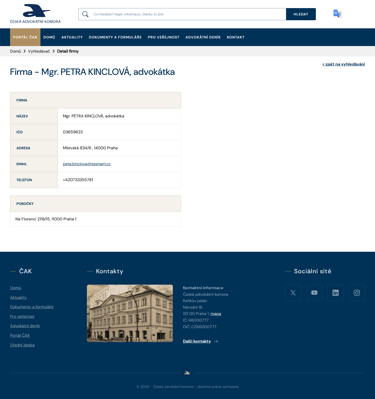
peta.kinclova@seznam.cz (86, 163)
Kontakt (236, 37)
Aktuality (72, 37)
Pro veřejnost (163, 37)
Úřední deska (22, 345)
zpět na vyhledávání (343, 64)
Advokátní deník (203, 37)
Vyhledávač (39, 51)
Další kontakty (200, 341)
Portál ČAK (25, 37)
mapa (215, 313)
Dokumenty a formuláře (115, 37)
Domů (49, 37)
